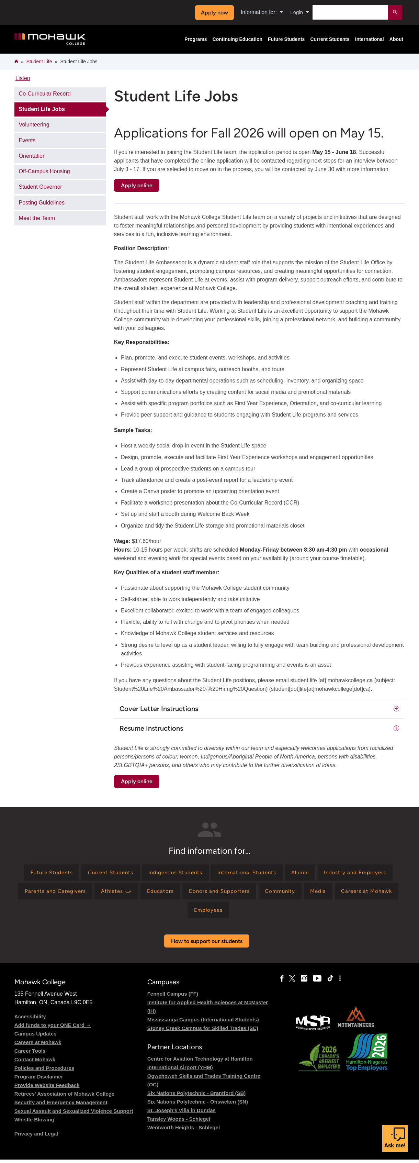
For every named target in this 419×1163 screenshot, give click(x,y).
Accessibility (30, 1019)
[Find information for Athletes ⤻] (203, 892)
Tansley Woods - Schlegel (179, 1122)
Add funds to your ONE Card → (52, 1028)
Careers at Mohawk (37, 1045)
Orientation (32, 156)
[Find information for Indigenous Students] (214, 873)
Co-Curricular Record (45, 94)
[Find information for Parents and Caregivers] (138, 892)
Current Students (329, 39)
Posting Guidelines (42, 203)
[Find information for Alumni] (346, 873)
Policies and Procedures (44, 1071)
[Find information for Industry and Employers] (59, 892)
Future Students (286, 39)
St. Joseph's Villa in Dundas (181, 1114)
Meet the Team (37, 218)
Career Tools (30, 1054)
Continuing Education (237, 39)
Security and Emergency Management (60, 1105)
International (369, 39)
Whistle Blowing (34, 1123)
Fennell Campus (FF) (172, 997)
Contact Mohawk (34, 1062)
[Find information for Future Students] (83, 873)
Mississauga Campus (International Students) (203, 1023)
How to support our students (206, 944)
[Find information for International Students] (290, 873)
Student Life (39, 61)
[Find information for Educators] (249, 892)
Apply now (213, 12)
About (396, 39)
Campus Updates (35, 1037)
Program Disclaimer (38, 1080)
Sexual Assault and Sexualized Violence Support (73, 1114)
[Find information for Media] (151, 912)
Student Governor (40, 187)
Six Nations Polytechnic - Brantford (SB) (196, 1096)
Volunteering (34, 125)
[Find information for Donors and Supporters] (310, 892)
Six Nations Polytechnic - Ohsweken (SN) (197, 1105)
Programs (195, 39)
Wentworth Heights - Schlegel (183, 1131)
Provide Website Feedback (47, 1088)
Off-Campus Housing (44, 171)
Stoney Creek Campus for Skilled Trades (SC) (202, 1031)
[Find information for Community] (374, 892)
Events (27, 140)
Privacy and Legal (36, 1137)
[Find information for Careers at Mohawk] (201, 912)
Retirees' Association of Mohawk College (64, 1097)
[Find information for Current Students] (146, 873)
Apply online (136, 185)
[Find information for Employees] (259, 912)
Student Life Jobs (42, 109)
